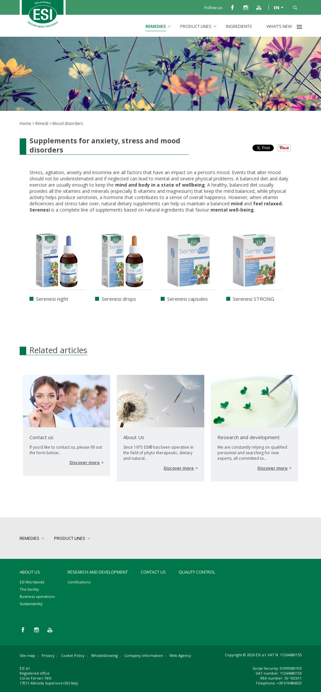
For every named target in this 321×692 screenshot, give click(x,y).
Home (25, 123)
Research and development (98, 572)
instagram (245, 7)
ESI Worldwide (32, 582)
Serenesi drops (119, 298)
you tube (258, 7)
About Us (30, 572)
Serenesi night (52, 298)
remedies (156, 26)
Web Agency (180, 655)
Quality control (197, 572)
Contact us (153, 572)
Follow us (213, 7)
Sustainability (31, 603)
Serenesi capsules (187, 298)
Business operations (37, 596)
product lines (195, 26)
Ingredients (239, 26)
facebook (232, 7)
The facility (29, 589)
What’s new (279, 26)
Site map (27, 655)
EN (276, 7)
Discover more (85, 462)
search (295, 7)
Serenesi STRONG (253, 298)
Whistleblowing (104, 655)
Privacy (48, 655)
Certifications (79, 582)
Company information (143, 655)
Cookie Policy (73, 655)
